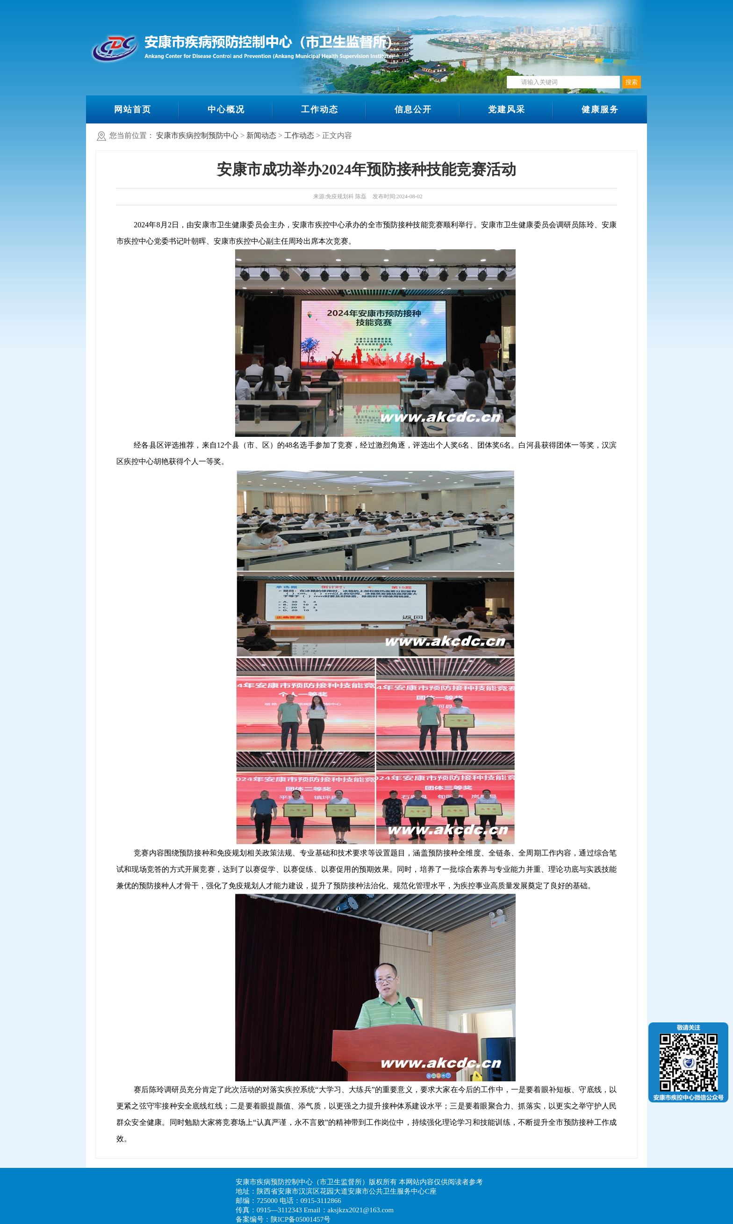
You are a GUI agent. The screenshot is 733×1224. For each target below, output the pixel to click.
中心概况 (226, 109)
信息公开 (413, 109)
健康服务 (600, 109)
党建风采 (506, 109)
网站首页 (132, 109)
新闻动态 (261, 135)
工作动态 (319, 109)
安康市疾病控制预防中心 (197, 135)
